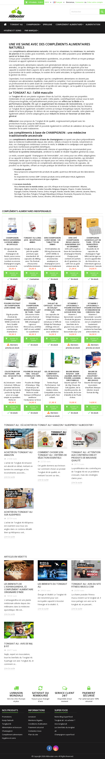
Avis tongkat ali (61, 724)
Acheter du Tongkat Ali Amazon (18, 453)
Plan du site (33, 734)
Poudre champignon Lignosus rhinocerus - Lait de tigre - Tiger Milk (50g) (32, 309)
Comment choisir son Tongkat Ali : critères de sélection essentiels (52, 455)
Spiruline (47, 24)
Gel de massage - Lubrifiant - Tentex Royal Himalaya (52, 374)
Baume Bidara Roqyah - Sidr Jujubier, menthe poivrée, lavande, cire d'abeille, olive (72, 377)
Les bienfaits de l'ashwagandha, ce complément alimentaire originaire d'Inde (18, 588)
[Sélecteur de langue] (59, 2)
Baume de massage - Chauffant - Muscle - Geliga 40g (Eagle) (92, 375)
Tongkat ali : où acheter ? (65, 720)
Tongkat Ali (16, 24)
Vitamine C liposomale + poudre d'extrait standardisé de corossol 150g (92, 307)
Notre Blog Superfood (64, 716)
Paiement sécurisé (36, 727)
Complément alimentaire (69, 24)
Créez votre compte (95, 2)
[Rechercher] (87, 11)
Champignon (32, 24)
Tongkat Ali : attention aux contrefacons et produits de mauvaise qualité (85, 456)
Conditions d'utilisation (37, 724)
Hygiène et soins (12, 30)
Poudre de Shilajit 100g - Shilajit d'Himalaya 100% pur (32, 374)
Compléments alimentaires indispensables (26, 211)
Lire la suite (9, 477)
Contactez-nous (34, 731)
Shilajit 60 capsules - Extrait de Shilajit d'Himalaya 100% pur (52, 307)
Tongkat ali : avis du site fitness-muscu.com (86, 585)
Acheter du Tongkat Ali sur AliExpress (18, 513)
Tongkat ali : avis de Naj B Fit (18, 645)
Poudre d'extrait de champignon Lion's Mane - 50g (12, 305)
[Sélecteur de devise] (48, 2)
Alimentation (93, 24)
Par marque (31, 30)
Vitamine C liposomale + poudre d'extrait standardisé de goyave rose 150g (72, 307)
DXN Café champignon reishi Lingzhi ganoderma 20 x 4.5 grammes (72, 242)
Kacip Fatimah (8, 720)
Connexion (79, 2)
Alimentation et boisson (12, 727)
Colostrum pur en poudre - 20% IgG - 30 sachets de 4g (12, 374)
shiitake (61, 144)
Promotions (7, 716)
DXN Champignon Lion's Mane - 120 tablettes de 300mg (52, 241)
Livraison (32, 716)
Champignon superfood (64, 734)
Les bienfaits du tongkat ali (52, 585)
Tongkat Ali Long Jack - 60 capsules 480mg (32, 240)
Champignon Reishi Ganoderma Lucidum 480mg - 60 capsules (12, 241)
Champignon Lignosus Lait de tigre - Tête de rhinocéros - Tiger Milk (93, 242)
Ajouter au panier (11, 274)
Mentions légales (35, 720)
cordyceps (74, 144)
